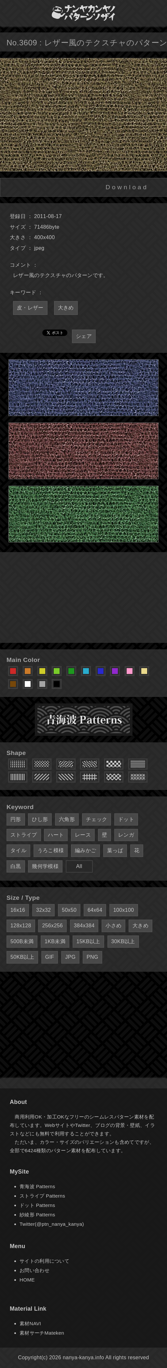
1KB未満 (55, 941)
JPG (70, 957)
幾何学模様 (45, 866)
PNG (92, 957)
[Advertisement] (83, 597)
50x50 (69, 910)
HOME (27, 1279)
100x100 (123, 910)
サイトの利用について (44, 1261)
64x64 (95, 910)
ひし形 (40, 819)
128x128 (20, 925)
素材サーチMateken (42, 1333)
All (79, 866)
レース (83, 835)
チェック (96, 819)
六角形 (67, 819)
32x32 (43, 910)
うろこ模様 (50, 850)
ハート (56, 835)
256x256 (52, 925)
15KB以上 (88, 941)
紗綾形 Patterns (37, 1214)
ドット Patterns (37, 1205)
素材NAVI (30, 1323)
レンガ (126, 835)
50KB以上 (22, 957)
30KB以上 (123, 941)
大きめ (66, 307)
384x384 (84, 925)
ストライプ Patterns (42, 1196)
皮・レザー (30, 307)
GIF (49, 957)
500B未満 (22, 941)
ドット (126, 819)
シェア (84, 336)
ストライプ (23, 835)
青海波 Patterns (37, 1186)
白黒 (15, 866)
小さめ (113, 925)
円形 (15, 819)
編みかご (85, 850)
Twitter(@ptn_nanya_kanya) (52, 1224)
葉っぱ (115, 850)
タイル (18, 850)
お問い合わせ (34, 1270)
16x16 (17, 910)
